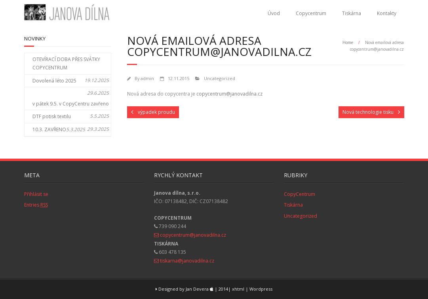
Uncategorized (219, 78)
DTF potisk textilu (51, 116)
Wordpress (260, 289)
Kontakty (386, 13)
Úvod (274, 13)
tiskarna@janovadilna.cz (187, 260)
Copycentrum (311, 13)
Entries (36, 204)
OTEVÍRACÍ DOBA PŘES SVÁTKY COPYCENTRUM (66, 63)
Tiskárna (351, 13)
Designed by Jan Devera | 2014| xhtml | (202, 289)
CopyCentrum (299, 194)
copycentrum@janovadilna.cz (229, 93)
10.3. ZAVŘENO (49, 129)
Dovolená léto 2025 (54, 80)
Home (347, 42)
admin (147, 78)
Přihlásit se (36, 194)
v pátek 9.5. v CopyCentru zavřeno (70, 103)
